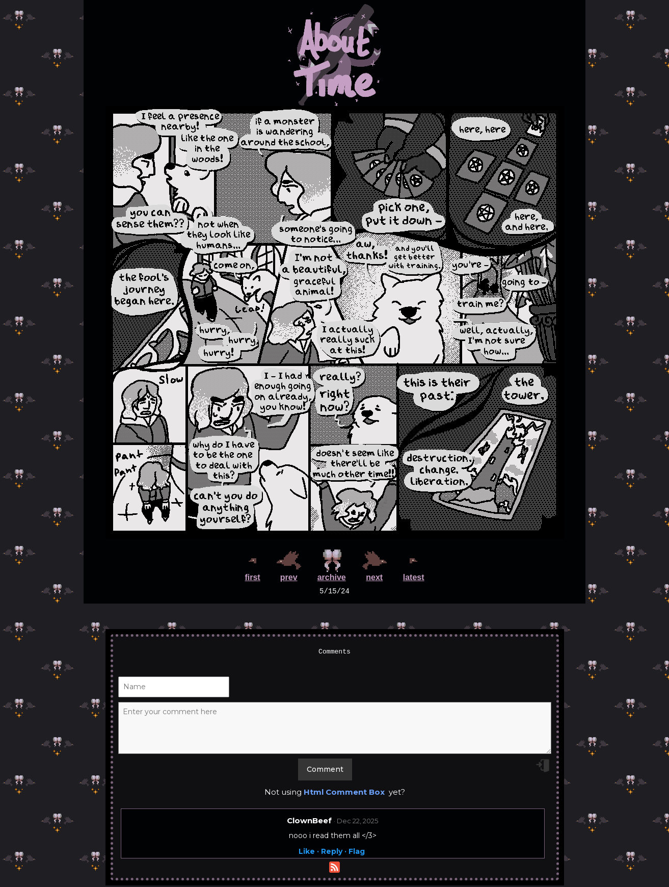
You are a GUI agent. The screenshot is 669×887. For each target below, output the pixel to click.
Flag (357, 852)
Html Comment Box (344, 793)
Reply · (333, 852)
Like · (309, 852)
